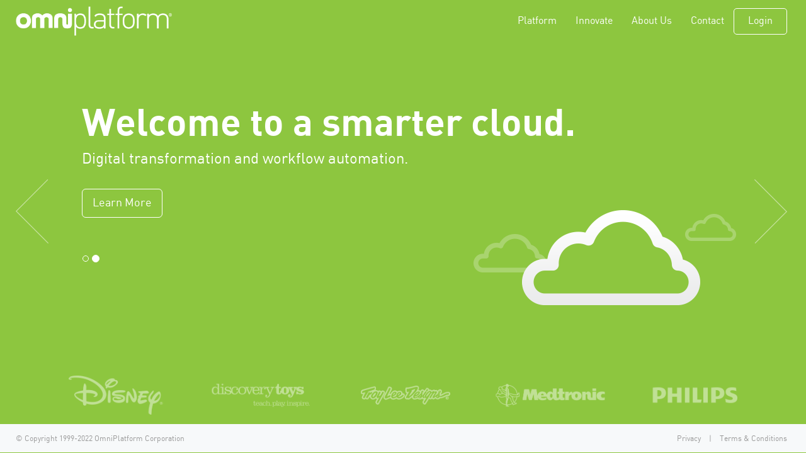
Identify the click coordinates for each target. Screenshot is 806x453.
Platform (537, 21)
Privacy (689, 439)
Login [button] (760, 21)
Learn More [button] (122, 203)
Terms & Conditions (753, 439)
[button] (60, 185)
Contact (707, 21)
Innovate (594, 21)
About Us (652, 21)
